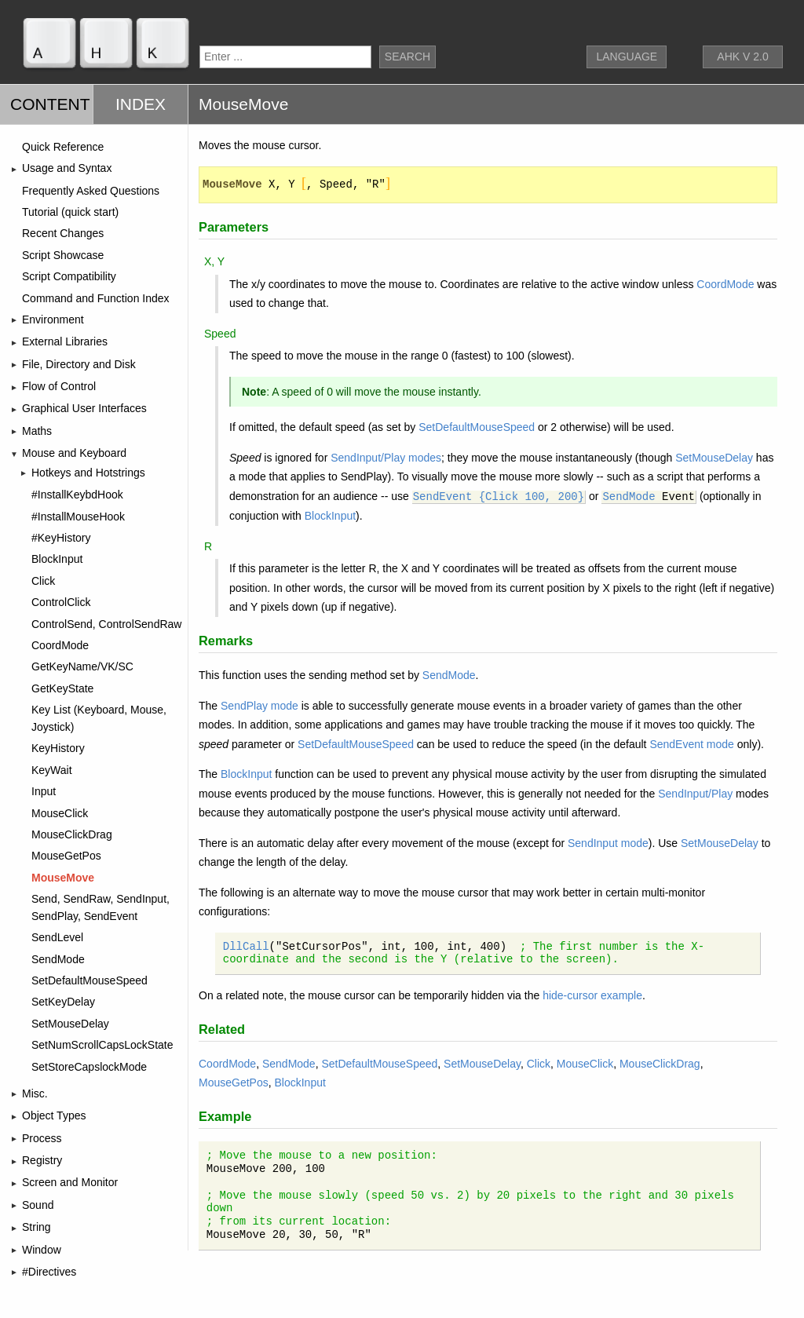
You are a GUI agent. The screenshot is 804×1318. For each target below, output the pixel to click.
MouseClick (585, 1063)
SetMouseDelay (714, 457)
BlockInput (330, 515)
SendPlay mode (259, 705)
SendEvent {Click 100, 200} (498, 497)
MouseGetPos (234, 1082)
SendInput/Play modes (386, 457)
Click (538, 1063)
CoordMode (725, 284)
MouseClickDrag (659, 1063)
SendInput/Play (695, 793)
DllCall (246, 946)
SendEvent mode (691, 744)
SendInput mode (608, 843)
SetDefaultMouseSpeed (476, 427)
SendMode (628, 497)
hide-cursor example (592, 995)
